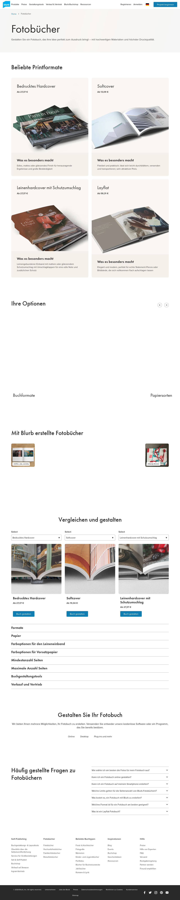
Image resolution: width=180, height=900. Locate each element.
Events (111, 849)
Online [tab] (71, 736)
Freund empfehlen (148, 868)
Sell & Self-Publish (19, 860)
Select (14, 531)
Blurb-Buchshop (71, 4)
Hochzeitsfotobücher (52, 849)
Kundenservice (132, 890)
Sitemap (75, 895)
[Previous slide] (160, 305)
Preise (24, 4)
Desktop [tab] (84, 736)
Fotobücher (49, 839)
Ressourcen (85, 4)
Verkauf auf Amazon (20, 867)
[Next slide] (166, 305)
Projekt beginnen (165, 4)
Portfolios (80, 861)
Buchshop (15, 863)
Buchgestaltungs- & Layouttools (25, 845)
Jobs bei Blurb (64, 890)
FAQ (142, 853)
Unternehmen (50, 890)
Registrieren (126, 4)
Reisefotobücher (50, 857)
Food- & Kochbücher (85, 845)
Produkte (15, 4)
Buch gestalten (23, 613)
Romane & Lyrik (82, 872)
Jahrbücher (81, 868)
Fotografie (80, 849)
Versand (143, 857)
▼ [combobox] (36, 537)
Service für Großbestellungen (24, 856)
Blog (110, 845)
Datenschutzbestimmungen (92, 890)
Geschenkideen (115, 857)
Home (13, 13)
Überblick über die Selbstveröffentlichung (21, 850)
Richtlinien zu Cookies (114, 890)
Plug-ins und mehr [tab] (103, 736)
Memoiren (80, 853)
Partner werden (146, 864)
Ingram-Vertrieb (17, 871)
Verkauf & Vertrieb (54, 4)
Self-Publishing (18, 839)
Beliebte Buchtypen (85, 839)
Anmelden (137, 4)
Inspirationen (114, 839)
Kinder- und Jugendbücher (87, 857)
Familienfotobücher (51, 853)
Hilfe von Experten (148, 849)
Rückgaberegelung (148, 861)
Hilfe (142, 839)
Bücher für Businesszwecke (88, 864)
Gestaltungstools (36, 4)
